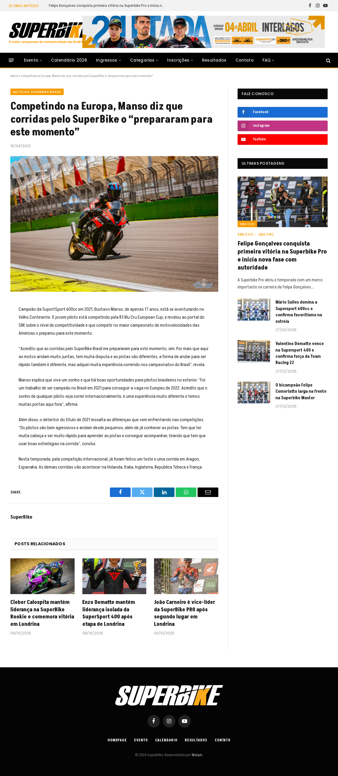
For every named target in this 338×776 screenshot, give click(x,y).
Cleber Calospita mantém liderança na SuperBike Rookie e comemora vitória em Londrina (42, 613)
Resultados (214, 60)
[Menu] (11, 60)
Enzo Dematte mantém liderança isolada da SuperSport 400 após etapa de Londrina (108, 613)
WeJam (196, 755)
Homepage (117, 740)
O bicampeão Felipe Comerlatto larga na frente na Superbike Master (300, 391)
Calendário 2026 (69, 60)
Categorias (142, 60)
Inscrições (178, 60)
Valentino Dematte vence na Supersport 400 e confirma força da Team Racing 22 (299, 353)
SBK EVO (247, 224)
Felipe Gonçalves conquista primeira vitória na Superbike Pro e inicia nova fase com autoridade (108, 5)
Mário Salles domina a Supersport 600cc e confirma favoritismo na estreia (298, 311)
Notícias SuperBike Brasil (37, 91)
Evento (31, 60)
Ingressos (106, 60)
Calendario (166, 740)
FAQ (266, 60)
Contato (245, 60)
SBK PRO (266, 234)
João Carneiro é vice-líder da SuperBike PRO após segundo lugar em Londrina (184, 613)
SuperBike (21, 517)
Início (14, 75)
